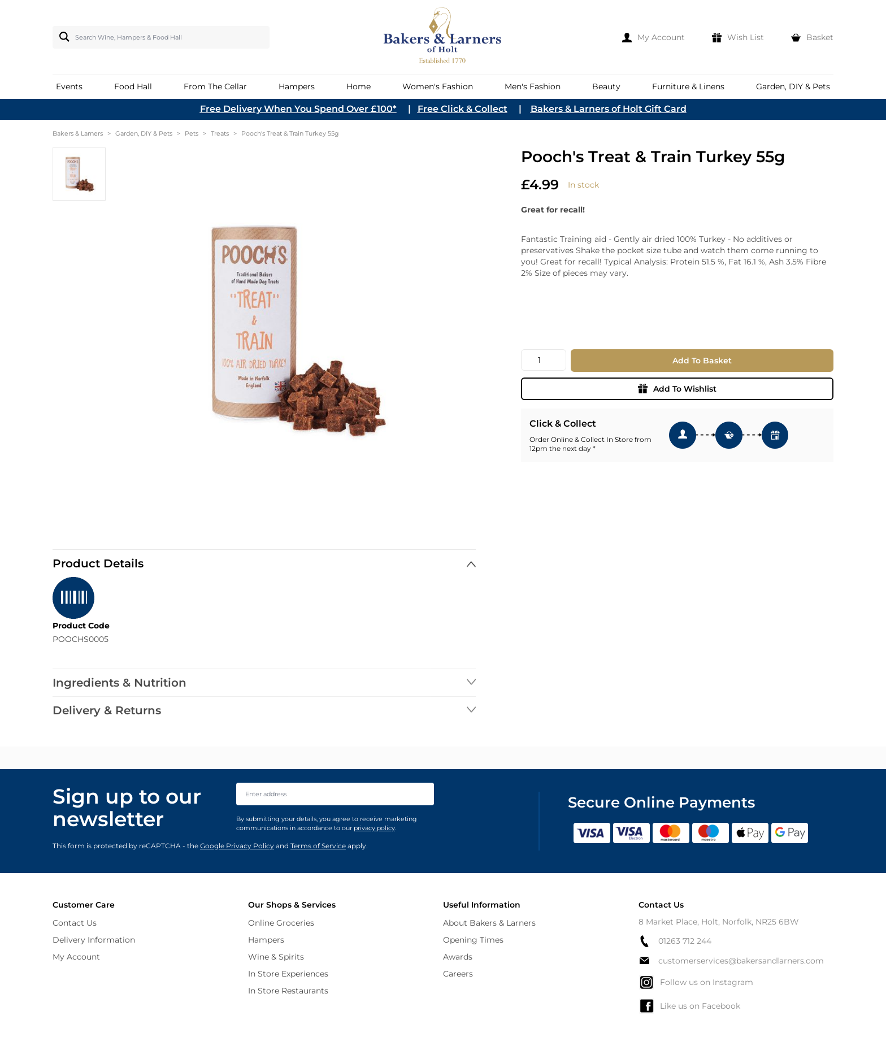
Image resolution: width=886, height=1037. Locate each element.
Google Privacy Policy (237, 845)
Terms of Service (318, 845)
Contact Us (75, 923)
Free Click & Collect (462, 108)
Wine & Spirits (276, 957)
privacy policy (374, 828)
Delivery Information (94, 940)
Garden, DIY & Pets (143, 133)
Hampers (266, 940)
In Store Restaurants (288, 991)
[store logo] (443, 37)
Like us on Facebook (689, 1006)
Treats (220, 133)
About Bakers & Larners (489, 923)
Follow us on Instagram (696, 982)
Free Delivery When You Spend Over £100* (298, 108)
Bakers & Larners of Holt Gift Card (609, 108)
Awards (457, 957)
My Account (76, 957)
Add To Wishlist (677, 389)
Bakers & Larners (78, 133)
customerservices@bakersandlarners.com (731, 961)
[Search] (62, 37)
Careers (458, 974)
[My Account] (653, 37)
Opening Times (473, 940)
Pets (191, 133)
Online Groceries (281, 923)
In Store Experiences (288, 974)
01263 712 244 (675, 941)
